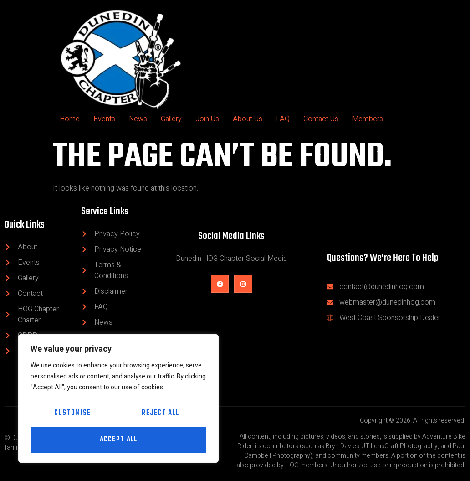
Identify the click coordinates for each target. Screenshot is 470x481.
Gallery (171, 119)
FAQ (283, 119)
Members (367, 119)
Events (104, 119)
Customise (72, 413)
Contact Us (320, 119)
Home (70, 119)
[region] (118, 398)
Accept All (119, 440)
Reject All (160, 413)
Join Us (207, 119)
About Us (247, 119)
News (138, 119)
